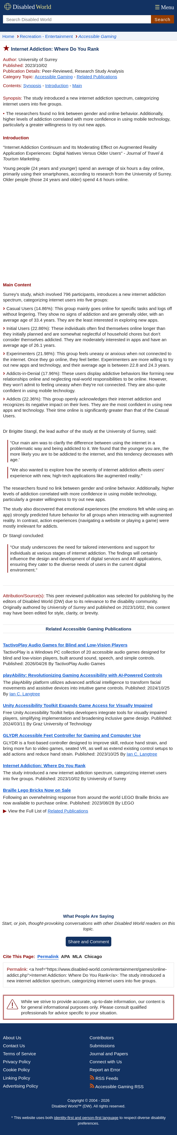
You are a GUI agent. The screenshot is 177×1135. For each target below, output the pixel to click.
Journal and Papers (109, 1053)
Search (162, 19)
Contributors (102, 1037)
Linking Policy (16, 1077)
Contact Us (14, 1045)
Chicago (93, 956)
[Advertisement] (88, 232)
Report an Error (105, 1069)
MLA (77, 956)
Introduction (56, 85)
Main (77, 85)
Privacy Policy (16, 1061)
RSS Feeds (104, 1078)
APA (65, 956)
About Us (12, 1037)
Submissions (102, 1045)
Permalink (48, 956)
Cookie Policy (16, 1069)
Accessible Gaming (54, 76)
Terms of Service (19, 1053)
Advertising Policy (20, 1085)
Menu (164, 7)
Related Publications (97, 76)
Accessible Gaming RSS (117, 1086)
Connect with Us (106, 1061)
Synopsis (32, 85)
